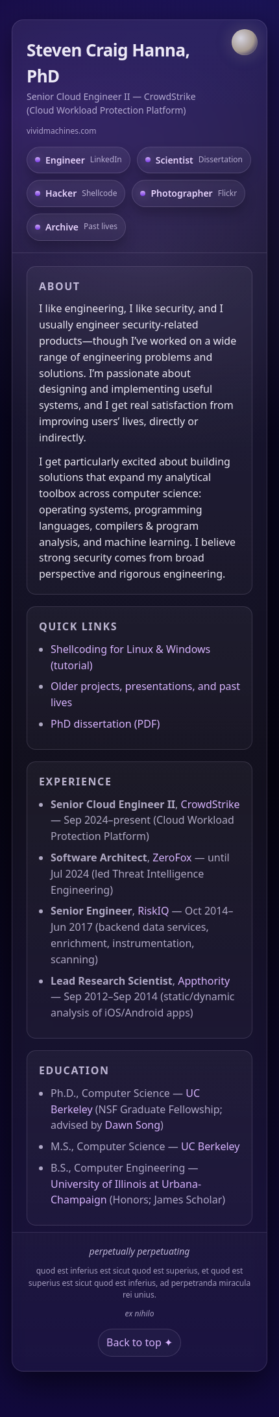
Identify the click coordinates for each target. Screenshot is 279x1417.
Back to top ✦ (139, 1342)
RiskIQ (153, 911)
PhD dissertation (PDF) (105, 724)
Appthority (204, 981)
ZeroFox (171, 857)
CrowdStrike (210, 804)
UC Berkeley (210, 1146)
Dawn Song (132, 1125)
